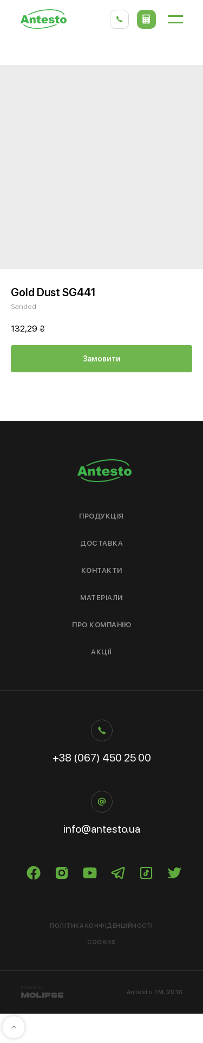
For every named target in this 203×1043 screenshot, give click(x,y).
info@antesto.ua (101, 828)
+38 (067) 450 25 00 (102, 757)
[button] (146, 19)
